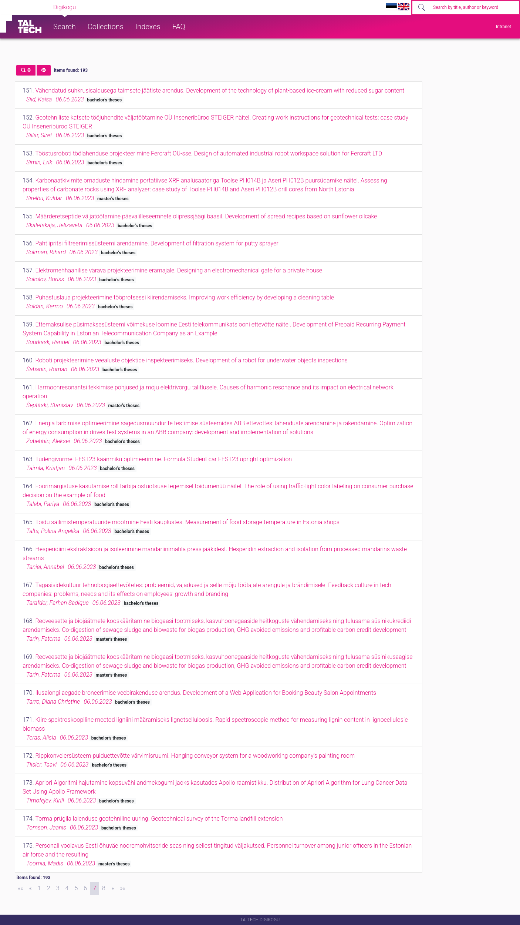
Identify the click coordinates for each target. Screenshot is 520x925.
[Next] (112, 888)
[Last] (122, 888)
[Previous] (30, 888)
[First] (20, 888)
